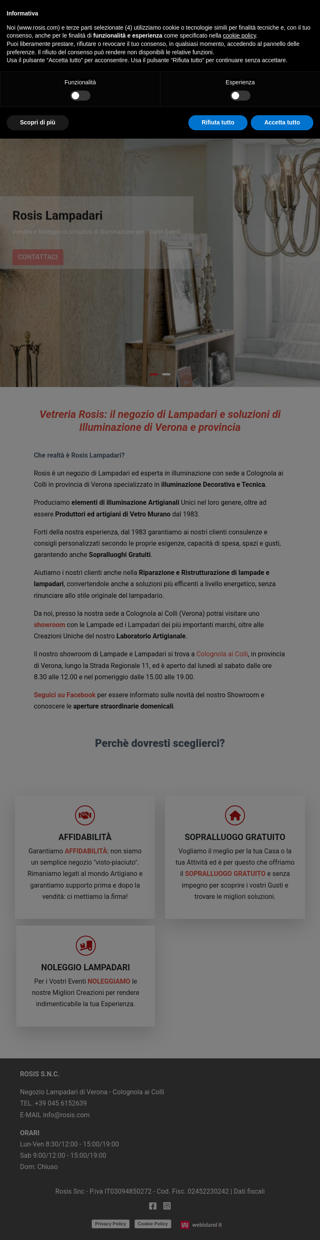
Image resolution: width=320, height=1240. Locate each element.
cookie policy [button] (239, 35)
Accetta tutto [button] (282, 122)
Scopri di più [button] (37, 122)
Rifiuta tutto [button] (218, 122)
